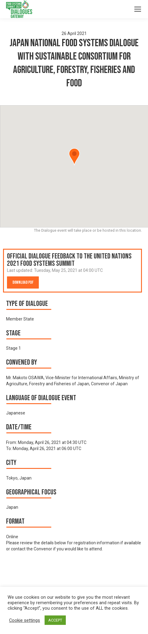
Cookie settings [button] (24, 620)
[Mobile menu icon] (137, 9)
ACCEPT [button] (55, 620)
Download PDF (22, 282)
